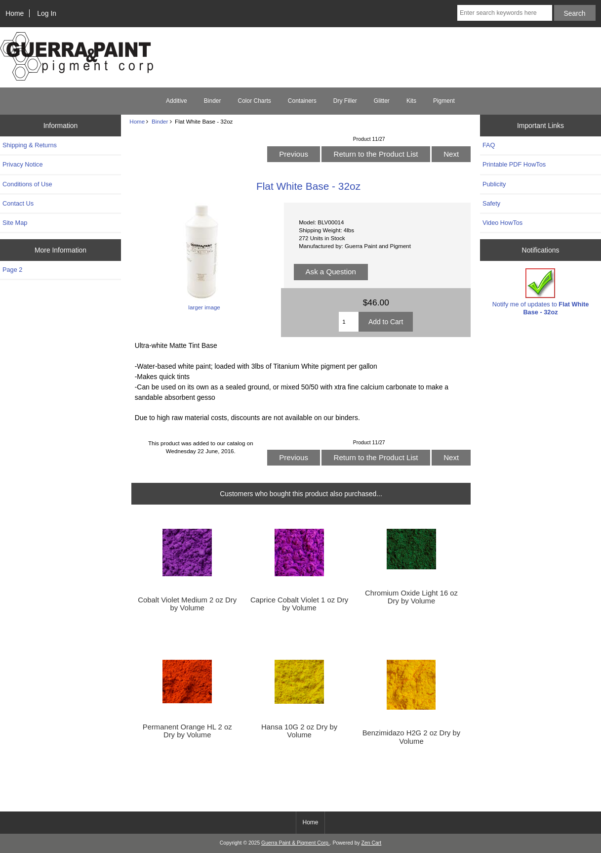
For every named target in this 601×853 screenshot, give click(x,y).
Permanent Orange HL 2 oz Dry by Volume (187, 731)
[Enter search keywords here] (504, 13)
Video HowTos (502, 222)
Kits (411, 100)
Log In (46, 13)
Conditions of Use (27, 184)
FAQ (488, 145)
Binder (160, 121)
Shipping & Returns (29, 145)
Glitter (382, 100)
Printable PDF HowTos (514, 164)
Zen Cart (371, 843)
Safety (491, 203)
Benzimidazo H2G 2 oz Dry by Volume (411, 737)
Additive (176, 100)
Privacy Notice (22, 164)
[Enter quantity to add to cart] (349, 322)
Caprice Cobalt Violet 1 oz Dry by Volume (299, 604)
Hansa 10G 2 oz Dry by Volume (299, 731)
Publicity (494, 184)
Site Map (14, 222)
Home (14, 13)
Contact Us (18, 203)
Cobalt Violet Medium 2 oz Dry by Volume (187, 604)
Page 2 (12, 269)
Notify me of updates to (540, 291)
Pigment (444, 100)
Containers (302, 100)
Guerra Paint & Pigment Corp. (295, 843)
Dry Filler (345, 100)
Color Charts (254, 100)
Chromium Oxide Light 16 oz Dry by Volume (411, 597)
